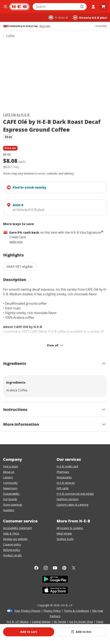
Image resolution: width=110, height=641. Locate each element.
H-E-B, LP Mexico (18, 621)
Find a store (10, 466)
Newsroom (10, 488)
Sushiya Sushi (65, 539)
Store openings (12, 504)
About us (8, 472)
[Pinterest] (64, 568)
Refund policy (11, 550)
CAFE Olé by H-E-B (16, 115)
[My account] (93, 6)
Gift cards (63, 488)
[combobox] (55, 6)
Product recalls (12, 555)
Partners (55, 616)
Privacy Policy (52, 611)
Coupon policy (12, 544)
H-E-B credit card (67, 466)
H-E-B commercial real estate (75, 494)
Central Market (41, 621)
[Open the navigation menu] (5, 6)
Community (10, 483)
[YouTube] (55, 568)
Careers (8, 477)
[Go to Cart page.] (103, 6)
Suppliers (8, 510)
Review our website (15, 539)
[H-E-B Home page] (19, 6)
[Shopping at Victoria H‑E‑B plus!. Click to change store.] (90, 17)
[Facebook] (36, 568)
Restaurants (64, 477)
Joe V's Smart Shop (81, 621)
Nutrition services (68, 499)
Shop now (44, 26)
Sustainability (11, 494)
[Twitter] (73, 568)
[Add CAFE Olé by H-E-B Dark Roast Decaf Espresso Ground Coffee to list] (81, 631)
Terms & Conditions (76, 611)
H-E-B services (66, 483)
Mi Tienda (60, 621)
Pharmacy (63, 472)
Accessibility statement (17, 528)
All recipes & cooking (70, 528)
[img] (55, 75)
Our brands (10, 499)
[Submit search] (82, 6)
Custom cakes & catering (72, 504)
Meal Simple (64, 533)
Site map (97, 611)
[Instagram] (45, 568)
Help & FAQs (11, 533)
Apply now (15, 242)
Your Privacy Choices (27, 611)
